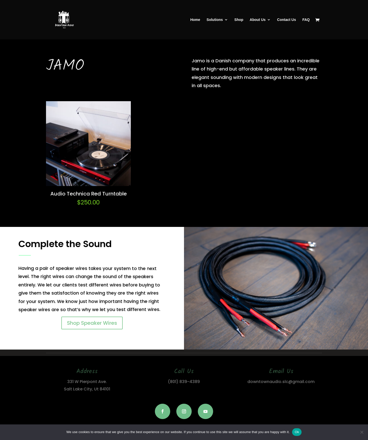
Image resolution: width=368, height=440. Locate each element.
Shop (238, 20)
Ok (297, 432)
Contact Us (286, 20)
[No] (361, 432)
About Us (258, 20)
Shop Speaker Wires (92, 323)
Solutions (214, 20)
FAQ (306, 20)
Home (195, 20)
